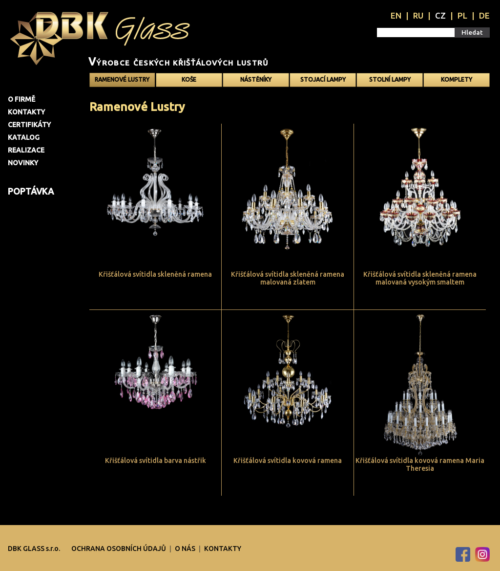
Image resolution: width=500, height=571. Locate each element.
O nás (186, 548)
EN (396, 15)
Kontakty (26, 112)
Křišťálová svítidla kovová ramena (287, 460)
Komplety (456, 79)
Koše (189, 79)
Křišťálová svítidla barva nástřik (155, 460)
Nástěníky (255, 79)
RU (418, 15)
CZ (440, 15)
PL (462, 15)
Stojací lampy (323, 79)
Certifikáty (29, 125)
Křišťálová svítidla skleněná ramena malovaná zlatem (287, 278)
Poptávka (31, 191)
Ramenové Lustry (122, 79)
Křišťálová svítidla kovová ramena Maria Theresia (419, 464)
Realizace (26, 150)
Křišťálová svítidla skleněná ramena (155, 274)
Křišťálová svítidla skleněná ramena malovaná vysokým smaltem (420, 278)
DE (484, 15)
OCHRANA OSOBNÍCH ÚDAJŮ (119, 548)
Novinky (23, 163)
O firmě (21, 99)
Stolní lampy (390, 79)
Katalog (24, 137)
